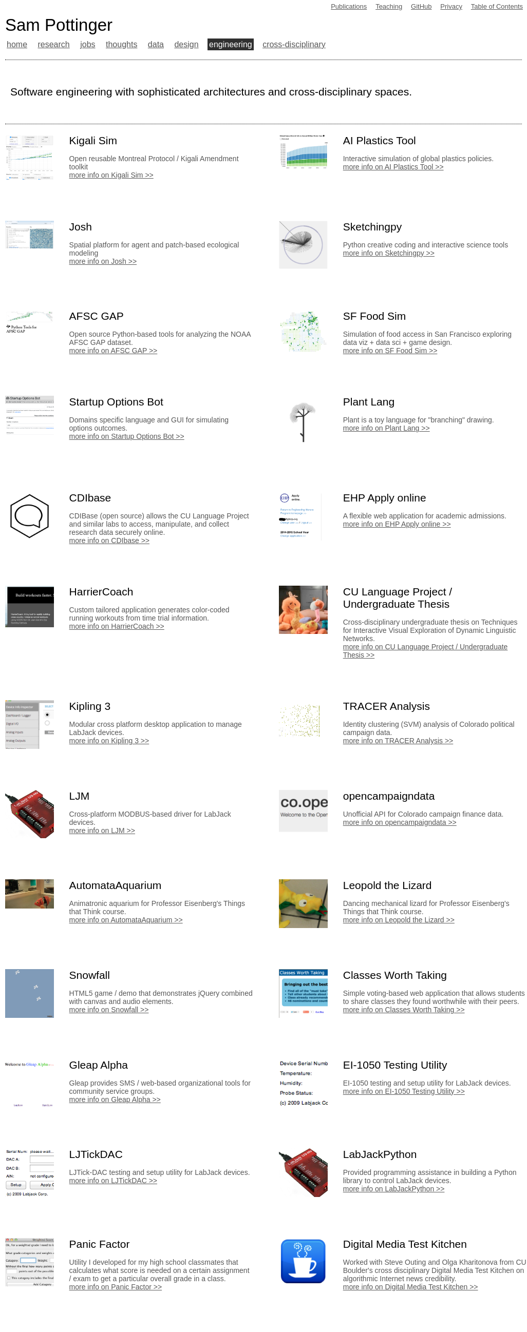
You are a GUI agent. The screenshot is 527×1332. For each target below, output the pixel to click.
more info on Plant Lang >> (386, 428)
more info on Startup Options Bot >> (126, 436)
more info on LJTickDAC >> (113, 1180)
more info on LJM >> (102, 830)
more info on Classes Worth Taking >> (404, 1010)
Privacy (451, 6)
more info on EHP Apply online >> (397, 524)
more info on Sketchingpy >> (389, 253)
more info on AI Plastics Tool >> (393, 167)
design (186, 44)
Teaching (388, 6)
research (53, 44)
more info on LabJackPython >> (394, 1189)
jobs (87, 44)
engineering (230, 44)
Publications (349, 6)
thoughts (121, 44)
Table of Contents (497, 6)
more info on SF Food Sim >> (390, 350)
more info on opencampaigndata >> (400, 822)
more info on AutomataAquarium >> (126, 920)
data (156, 44)
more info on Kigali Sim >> (111, 175)
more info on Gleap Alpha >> (115, 1099)
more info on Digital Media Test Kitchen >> (410, 1287)
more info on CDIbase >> (109, 540)
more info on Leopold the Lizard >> (399, 920)
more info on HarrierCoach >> (116, 626)
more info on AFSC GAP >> (113, 350)
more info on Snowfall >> (109, 1010)
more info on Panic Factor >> (115, 1287)
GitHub (421, 6)
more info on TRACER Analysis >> (398, 741)
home (17, 44)
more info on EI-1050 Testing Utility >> (404, 1091)
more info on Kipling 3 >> (109, 741)
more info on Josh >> (103, 261)
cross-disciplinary (294, 44)
